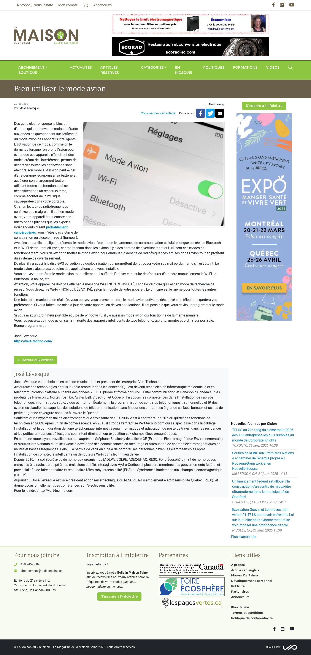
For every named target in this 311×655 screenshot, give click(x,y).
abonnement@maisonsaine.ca (41, 571)
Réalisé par (273, 647)
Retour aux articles (36, 360)
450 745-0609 (30, 564)
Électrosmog (216, 104)
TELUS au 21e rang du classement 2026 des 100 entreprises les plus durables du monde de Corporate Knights (263, 435)
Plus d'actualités (243, 537)
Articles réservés (109, 70)
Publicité (238, 586)
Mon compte (68, 5)
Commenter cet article (158, 113)
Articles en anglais (245, 570)
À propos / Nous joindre (35, 5)
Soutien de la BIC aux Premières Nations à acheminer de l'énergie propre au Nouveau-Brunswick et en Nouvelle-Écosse (263, 461)
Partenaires (240, 591)
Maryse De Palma (244, 575)
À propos (238, 565)
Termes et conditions (247, 613)
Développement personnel (251, 581)
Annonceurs (240, 597)
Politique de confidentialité (252, 618)
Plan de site (240, 607)
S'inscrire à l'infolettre (264, 106)
